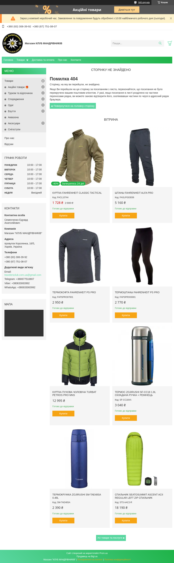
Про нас (62, 59)
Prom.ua (104, 553)
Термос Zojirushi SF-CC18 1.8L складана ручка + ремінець (135, 394)
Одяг (10, 105)
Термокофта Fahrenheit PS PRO (74, 292)
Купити (63, 215)
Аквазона (13, 117)
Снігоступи (14, 129)
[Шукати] (160, 43)
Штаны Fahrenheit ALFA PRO (134, 192)
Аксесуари (14, 123)
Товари (21, 59)
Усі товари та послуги (109, 537)
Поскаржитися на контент (90, 559)
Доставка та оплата (43, 59)
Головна (8, 59)
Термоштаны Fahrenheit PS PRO (137, 292)
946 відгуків (144, 2)
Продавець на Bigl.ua (87, 556)
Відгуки (8, 144)
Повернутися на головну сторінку (74, 105)
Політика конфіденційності (117, 559)
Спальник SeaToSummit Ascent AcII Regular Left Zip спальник (139, 496)
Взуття (12, 111)
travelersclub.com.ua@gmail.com (22, 275)
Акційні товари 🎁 (18, 87)
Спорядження (16, 99)
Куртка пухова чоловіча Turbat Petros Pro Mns (74, 394)
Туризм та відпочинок (20, 93)
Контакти (76, 59)
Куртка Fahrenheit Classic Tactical (77, 192)
